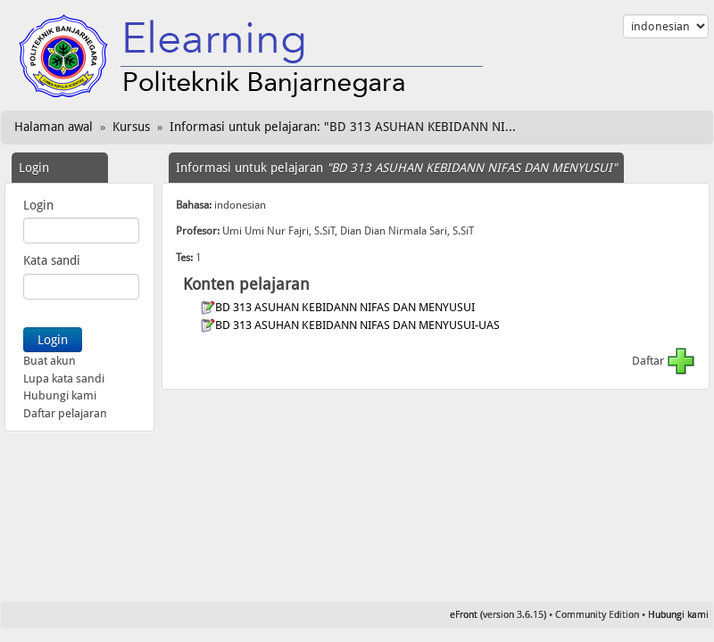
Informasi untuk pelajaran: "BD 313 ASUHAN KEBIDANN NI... (343, 126)
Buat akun (49, 360)
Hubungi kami (59, 395)
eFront (463, 615)
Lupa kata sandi (63, 378)
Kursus (131, 126)
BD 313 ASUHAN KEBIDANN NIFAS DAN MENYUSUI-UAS (358, 325)
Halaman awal (53, 126)
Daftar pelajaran (65, 413)
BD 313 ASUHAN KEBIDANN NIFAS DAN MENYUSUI (346, 307)
